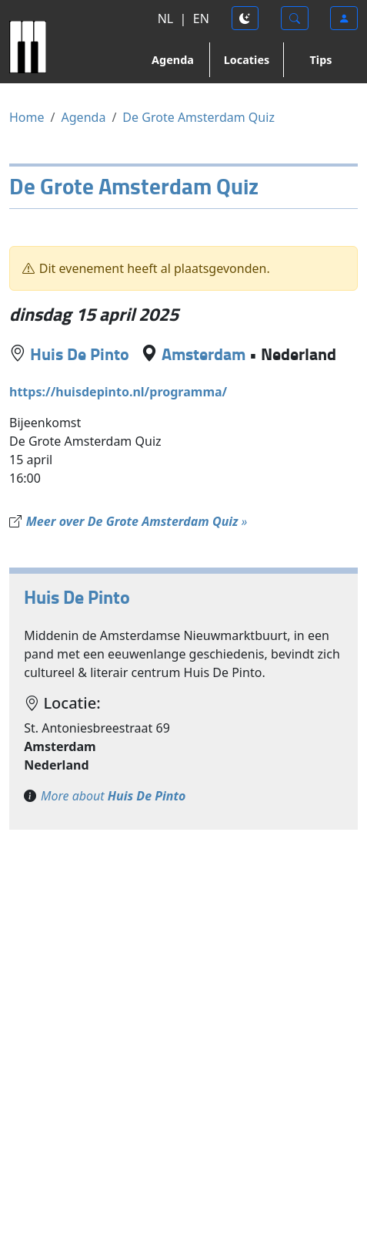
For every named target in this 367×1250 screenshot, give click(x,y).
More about (113, 795)
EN (201, 18)
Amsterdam (203, 354)
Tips (321, 59)
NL (166, 18)
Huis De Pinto (79, 354)
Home (27, 117)
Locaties (247, 59)
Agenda (173, 59)
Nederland (298, 354)
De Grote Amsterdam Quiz (198, 117)
